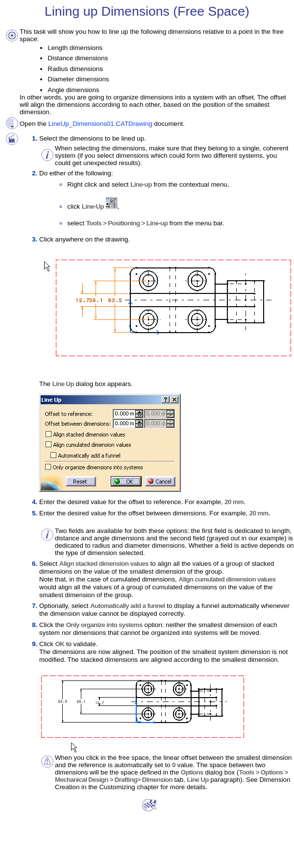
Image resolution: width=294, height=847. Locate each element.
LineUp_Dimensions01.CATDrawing (100, 123)
